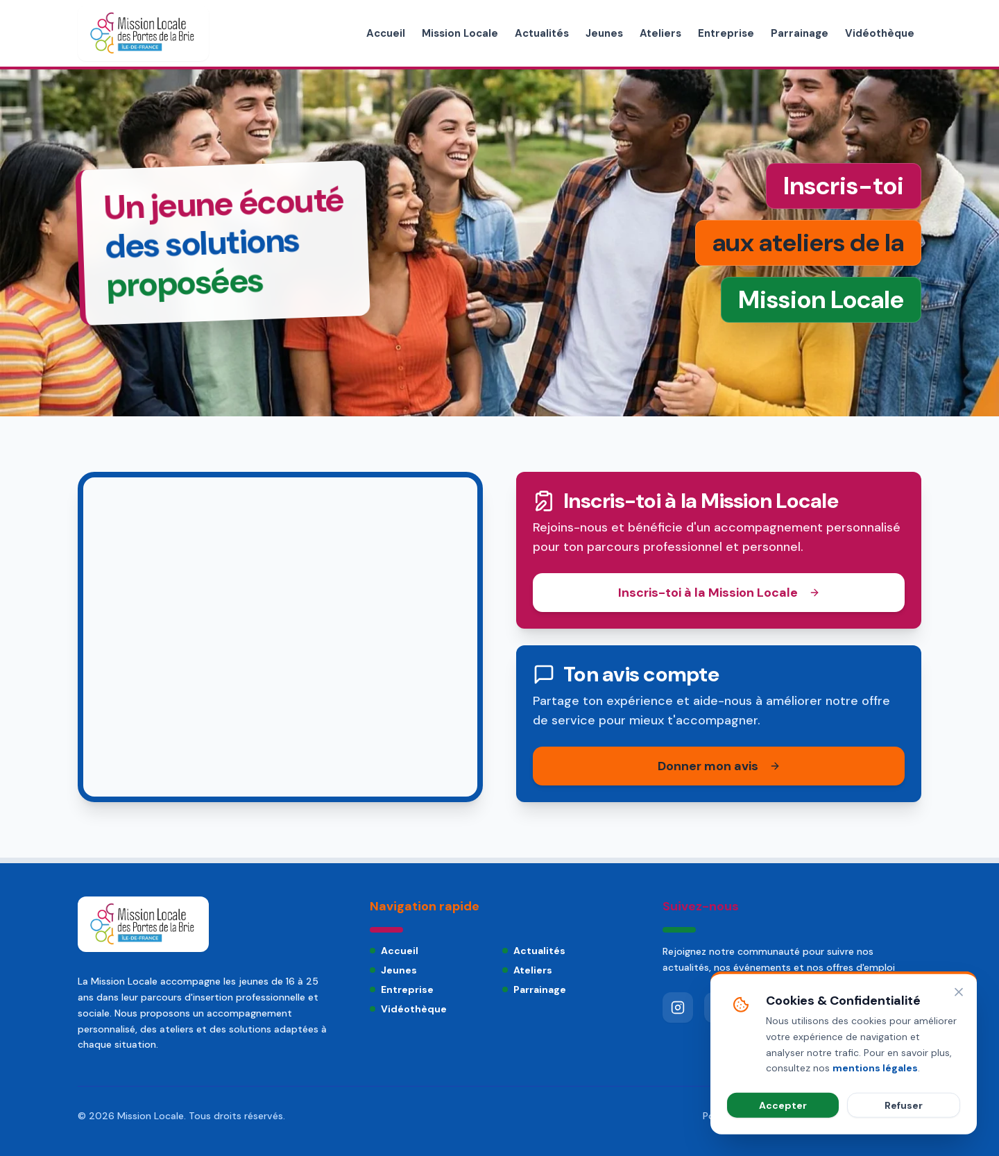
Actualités (542, 33)
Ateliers (660, 33)
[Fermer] (959, 1050)
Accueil (385, 33)
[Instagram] (678, 1007)
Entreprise (726, 33)
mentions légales (875, 1126)
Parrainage (799, 33)
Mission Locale (460, 33)
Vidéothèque (879, 33)
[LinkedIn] (761, 1007)
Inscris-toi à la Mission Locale (719, 592)
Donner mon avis (719, 766)
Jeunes (604, 33)
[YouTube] (719, 1007)
